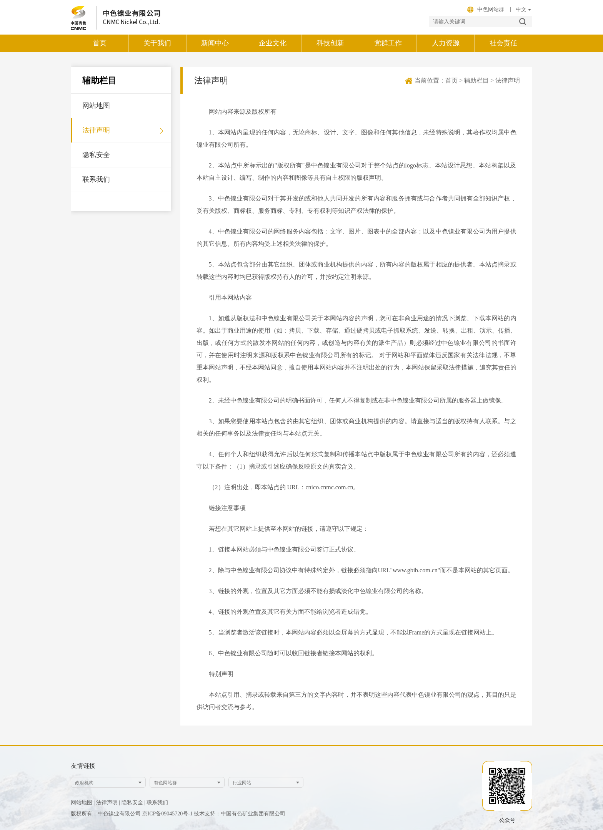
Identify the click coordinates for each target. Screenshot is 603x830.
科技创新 (330, 43)
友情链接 (83, 765)
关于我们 (157, 43)
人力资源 (446, 43)
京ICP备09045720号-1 (168, 814)
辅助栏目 (476, 80)
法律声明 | (108, 802)
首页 (100, 43)
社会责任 (503, 43)
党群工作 (388, 43)
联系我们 (96, 179)
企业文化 (273, 43)
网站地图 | (83, 802)
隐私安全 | (133, 802)
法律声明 (96, 130)
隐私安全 (96, 155)
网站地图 (96, 105)
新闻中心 (215, 43)
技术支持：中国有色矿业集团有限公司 (239, 814)
